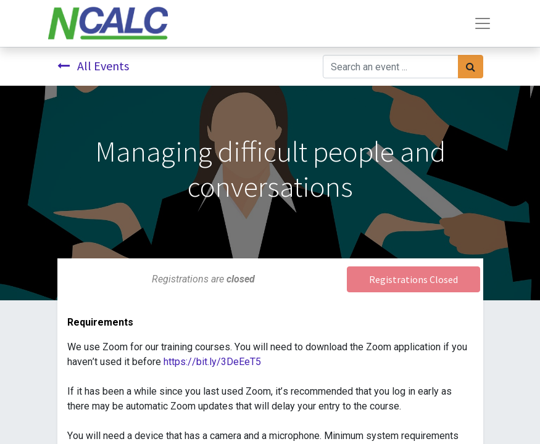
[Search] (470, 66)
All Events (93, 65)
